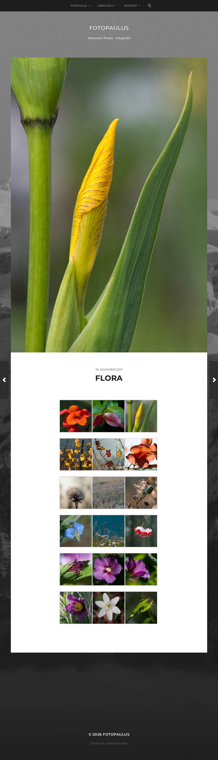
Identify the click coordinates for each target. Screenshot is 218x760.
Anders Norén (116, 743)
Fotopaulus (109, 28)
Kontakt (130, 5)
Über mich (105, 5)
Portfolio (79, 5)
